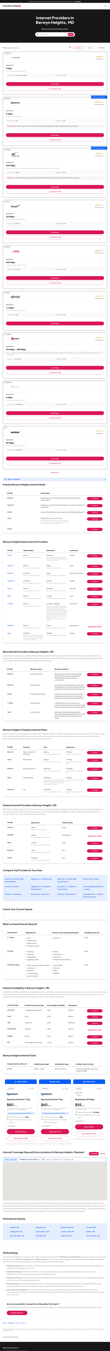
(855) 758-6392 (55, 418)
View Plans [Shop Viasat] (95, 519)
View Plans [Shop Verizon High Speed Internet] (95, 1043)
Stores (102, 1153)
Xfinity (9, 596)
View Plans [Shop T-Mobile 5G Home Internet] (95, 1010)
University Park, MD (93, 1236)
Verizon (9, 588)
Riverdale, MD (41, 1236)
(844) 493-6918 (55, 191)
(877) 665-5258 (55, 89)
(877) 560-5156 (55, 283)
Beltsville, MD (41, 1227)
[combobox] (75, 1159)
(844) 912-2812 (55, 237)
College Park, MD (16, 1232)
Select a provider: (11, 1159)
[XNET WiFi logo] (15, 387)
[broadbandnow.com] (12, 6)
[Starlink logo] (15, 154)
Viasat (9, 633)
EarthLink (10, 573)
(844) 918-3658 (55, 372)
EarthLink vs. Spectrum (13, 894)
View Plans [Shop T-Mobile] (95, 604)
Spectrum (10, 565)
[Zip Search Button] (71, 34)
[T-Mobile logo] (15, 339)
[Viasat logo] (15, 206)
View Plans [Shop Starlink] (95, 512)
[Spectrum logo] (15, 103)
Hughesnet (10, 581)
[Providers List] (29, 1159)
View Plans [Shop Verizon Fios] (95, 1023)
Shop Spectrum (21, 1132)
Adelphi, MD (14, 1227)
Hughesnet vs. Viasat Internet (41, 879)
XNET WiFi (10, 625)
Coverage (93, 1153)
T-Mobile (10, 603)
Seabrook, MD (66, 1236)
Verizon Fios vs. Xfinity (91, 879)
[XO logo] (15, 432)
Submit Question (17, 1313)
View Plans (55, 84)
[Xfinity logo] (15, 297)
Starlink (9, 555)
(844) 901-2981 (55, 140)
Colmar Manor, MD (42, 1232)
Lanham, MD (90, 1232)
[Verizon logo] (15, 251)
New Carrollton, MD (17, 1236)
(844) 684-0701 (55, 463)
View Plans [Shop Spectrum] (95, 505)
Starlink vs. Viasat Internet (66, 894)
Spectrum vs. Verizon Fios (40, 894)
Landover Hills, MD (67, 1232)
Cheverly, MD (91, 1227)
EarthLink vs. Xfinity (12, 887)
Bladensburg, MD (67, 1227)
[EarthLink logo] (15, 58)
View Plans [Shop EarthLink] (95, 498)
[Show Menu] (105, 6)
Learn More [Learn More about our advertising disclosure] (78, 1)
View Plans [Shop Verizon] (95, 529)
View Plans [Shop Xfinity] (95, 596)
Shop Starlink (89, 1127)
